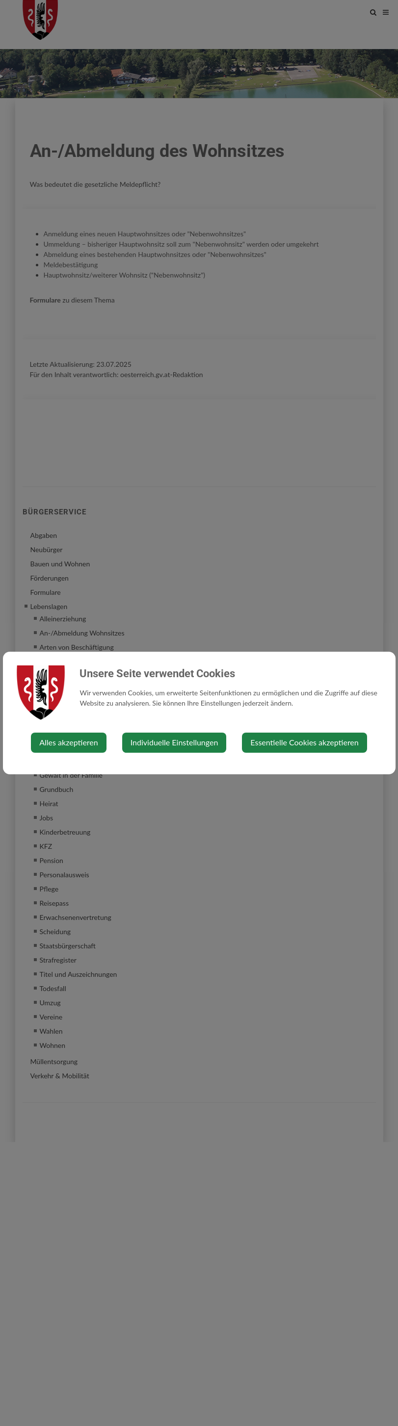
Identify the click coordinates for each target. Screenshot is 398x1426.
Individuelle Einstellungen (174, 742)
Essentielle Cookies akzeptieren (304, 742)
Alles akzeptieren (68, 742)
